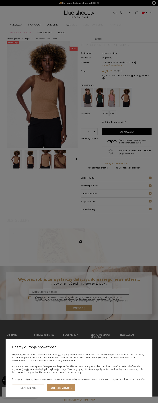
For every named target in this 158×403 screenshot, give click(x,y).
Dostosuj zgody (23, 386)
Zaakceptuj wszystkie (51, 386)
